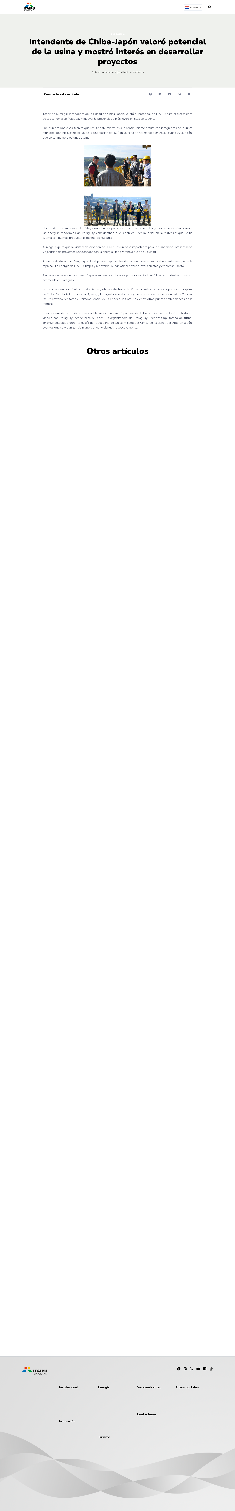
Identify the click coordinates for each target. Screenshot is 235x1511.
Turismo (104, 1437)
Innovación (67, 1421)
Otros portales (187, 1387)
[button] (150, 94)
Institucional (118, 33)
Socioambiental (149, 1387)
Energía (104, 1387)
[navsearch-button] (210, 7)
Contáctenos (147, 1414)
